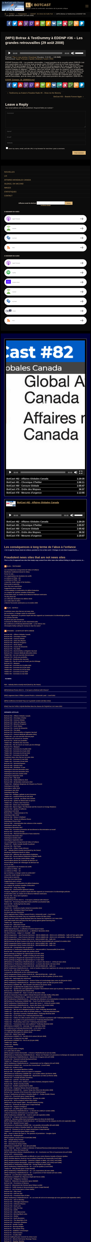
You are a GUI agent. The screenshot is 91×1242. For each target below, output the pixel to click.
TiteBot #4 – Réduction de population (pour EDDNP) (21, 1136)
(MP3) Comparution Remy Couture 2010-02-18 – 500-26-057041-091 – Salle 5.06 (30, 929)
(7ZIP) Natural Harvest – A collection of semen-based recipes (24, 884)
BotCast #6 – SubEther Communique (16, 1185)
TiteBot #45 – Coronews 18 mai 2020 (16, 716)
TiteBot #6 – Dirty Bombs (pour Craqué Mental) (19, 1123)
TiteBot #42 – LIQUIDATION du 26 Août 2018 (18, 751)
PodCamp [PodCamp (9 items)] (31, 1236)
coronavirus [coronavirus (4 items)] (66, 1222)
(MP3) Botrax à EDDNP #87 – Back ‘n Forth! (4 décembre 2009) (24, 948)
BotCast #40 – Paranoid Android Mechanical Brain (20, 1014)
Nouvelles (9, 172)
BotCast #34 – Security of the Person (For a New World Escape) (25, 1047)
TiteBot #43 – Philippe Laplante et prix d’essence (20, 749)
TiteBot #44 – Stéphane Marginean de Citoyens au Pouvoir (23, 739)
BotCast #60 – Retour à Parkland (14, 772)
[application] (45, 53)
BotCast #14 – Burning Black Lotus (15, 1169)
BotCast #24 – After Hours (12, 1146)
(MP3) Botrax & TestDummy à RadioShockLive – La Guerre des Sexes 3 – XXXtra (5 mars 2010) (35, 917)
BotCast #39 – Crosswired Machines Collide (18, 1024)
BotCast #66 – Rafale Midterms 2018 (16, 735)
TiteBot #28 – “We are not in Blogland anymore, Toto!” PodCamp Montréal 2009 (30, 964)
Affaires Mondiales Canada (17, 180)
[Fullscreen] (80, 427)
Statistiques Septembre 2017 (13, 795)
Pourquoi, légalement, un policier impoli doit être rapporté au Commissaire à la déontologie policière (37, 570)
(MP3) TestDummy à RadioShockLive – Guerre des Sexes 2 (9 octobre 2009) (29, 960)
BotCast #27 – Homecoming (13, 1109)
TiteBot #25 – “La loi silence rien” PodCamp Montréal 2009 (23, 970)
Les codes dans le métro (12, 556)
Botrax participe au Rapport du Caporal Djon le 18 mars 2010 (24, 913)
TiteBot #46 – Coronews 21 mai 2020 (16, 629)
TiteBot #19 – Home (10, 997)
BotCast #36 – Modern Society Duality (16, 1039)
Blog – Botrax (12, 563)
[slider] (41, 53)
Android (39, 59)
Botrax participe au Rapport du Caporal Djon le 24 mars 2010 (24, 908)
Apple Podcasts (22, 59)
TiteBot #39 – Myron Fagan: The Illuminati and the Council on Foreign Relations (30, 762)
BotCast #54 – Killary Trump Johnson (16, 803)
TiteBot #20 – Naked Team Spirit (14, 989)
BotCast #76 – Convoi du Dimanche (15, 602)
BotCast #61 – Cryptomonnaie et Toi (16, 768)
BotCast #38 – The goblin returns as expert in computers (22, 1026)
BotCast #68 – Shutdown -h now (14, 722)
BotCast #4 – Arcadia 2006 (13, 1190)
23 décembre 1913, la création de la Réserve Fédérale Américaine (25, 549)
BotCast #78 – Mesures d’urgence (15, 597)
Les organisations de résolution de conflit (18, 531)
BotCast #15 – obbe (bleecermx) (14, 1167)
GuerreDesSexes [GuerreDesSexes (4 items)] (38, 1229)
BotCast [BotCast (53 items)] (7, 1222)
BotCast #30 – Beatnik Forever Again (16, 1078)
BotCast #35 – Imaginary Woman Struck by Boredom (21, 1043)
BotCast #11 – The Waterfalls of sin (15, 1175)
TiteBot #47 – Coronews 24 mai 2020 (16, 626)
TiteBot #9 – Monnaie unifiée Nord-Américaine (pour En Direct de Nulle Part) (29, 1074)
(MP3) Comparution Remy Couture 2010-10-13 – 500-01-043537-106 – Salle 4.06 (30, 898)
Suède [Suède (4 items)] (19, 1240)
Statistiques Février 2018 (12, 776)
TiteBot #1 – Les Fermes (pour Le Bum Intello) (19, 1144)
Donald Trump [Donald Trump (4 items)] (22, 1226)
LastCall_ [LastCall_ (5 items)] (30, 1233)
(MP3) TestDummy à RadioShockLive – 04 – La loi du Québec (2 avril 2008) (28, 1121)
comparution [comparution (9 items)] (47, 1222)
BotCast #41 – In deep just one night (16, 993)
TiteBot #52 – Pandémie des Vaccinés (16, 614)
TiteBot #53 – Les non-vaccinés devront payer (19, 610)
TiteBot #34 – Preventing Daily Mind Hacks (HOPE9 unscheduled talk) (27, 857)
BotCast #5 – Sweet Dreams (13, 1188)
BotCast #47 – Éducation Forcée (14, 879)
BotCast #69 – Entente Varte (13, 720)
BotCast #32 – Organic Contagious (15, 1061)
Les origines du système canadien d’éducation (19, 547)
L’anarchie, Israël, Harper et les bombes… (18, 537)
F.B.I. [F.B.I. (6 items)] (56, 1226)
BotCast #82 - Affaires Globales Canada (38, 457)
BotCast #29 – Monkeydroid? (13, 1090)
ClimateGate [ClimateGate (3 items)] (35, 1222)
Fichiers (12, 14)
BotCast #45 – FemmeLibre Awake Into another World (21, 906)
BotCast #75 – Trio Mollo (12, 604)
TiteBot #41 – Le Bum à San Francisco (16, 758)
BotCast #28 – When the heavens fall (16, 1105)
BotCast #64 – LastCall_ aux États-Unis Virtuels (19, 753)
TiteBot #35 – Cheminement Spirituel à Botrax (19, 844)
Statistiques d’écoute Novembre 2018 (16, 726)
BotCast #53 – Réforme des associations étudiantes (21, 809)
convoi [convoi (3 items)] (57, 1222)
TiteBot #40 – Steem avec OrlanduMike (16, 760)
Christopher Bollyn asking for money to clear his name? (22, 581)
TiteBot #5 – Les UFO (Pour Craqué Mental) (18, 1130)
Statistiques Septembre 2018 (13, 731)
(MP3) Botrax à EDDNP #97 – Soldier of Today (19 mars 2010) (24, 910)
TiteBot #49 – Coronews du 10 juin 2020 (17, 622)
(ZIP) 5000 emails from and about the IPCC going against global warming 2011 (29, 875)
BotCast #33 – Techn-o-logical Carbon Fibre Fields (20, 1055)
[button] (45, 385)
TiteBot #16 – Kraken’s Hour (13, 1022)
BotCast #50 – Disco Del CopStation (16, 851)
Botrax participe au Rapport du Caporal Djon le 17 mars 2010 (24, 915)
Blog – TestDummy (14, 521)
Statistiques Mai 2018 (11, 747)
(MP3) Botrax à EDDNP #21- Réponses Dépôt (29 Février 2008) (24, 1132)
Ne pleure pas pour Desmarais (14, 574)
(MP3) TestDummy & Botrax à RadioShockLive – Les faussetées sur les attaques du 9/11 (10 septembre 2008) (40, 1076)
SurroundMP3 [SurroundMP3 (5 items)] (9, 1240)
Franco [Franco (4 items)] (13, 1229)
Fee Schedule (8, 1001)
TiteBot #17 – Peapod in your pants (15, 1016)
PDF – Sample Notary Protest (13, 1094)
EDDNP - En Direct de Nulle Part (41, 14)
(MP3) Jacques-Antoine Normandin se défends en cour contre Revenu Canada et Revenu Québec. (36, 1111)
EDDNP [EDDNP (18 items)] (39, 1226)
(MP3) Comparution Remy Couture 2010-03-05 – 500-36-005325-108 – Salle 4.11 (30, 921)
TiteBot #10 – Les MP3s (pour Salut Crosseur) (19, 1064)
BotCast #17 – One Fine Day (13, 1163)
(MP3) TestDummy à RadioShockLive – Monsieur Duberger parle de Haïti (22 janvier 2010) (33, 937)
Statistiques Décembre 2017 (13, 782)
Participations (22, 14)
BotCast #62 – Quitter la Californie (15, 764)
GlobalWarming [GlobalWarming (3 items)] (24, 1229)
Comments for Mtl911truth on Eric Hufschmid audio (21, 577)
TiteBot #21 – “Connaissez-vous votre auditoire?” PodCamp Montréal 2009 (28, 979)
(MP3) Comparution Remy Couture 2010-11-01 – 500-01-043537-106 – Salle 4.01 (30, 894)
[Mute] (72, 53)
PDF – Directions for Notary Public (15, 1099)
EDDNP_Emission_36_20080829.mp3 (20, 80)
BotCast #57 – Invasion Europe (14, 786)
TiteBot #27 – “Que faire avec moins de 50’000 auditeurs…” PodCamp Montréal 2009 (31, 966)
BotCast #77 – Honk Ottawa (13, 599)
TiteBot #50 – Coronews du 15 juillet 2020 (17, 620)
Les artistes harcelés (11, 572)
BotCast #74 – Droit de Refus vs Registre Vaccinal (20, 606)
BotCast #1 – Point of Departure (14, 1202)
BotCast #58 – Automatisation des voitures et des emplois (23, 778)
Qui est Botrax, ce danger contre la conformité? (19, 568)
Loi (5, 176)
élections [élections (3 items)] (57, 1240)
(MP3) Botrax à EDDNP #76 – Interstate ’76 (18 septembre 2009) (24, 981)
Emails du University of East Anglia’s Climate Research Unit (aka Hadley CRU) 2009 (31, 950)
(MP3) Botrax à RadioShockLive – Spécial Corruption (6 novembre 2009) (27, 952)
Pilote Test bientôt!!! (11, 1204)
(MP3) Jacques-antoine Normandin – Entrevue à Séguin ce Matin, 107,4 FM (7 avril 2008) (33, 1115)
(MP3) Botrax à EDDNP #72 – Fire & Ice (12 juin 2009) (21, 995)
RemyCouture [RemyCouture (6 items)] (57, 1236)
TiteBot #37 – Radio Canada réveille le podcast (19, 799)
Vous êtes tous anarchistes (13, 541)
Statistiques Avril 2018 (11, 766)
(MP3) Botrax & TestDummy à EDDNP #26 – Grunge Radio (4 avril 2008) (27, 1119)
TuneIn (45, 59)
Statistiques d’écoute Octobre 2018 (15, 728)
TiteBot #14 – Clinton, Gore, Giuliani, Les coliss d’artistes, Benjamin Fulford (29, 1037)
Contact (8, 196)
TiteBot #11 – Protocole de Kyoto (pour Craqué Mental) (22, 1059)
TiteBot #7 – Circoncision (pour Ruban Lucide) (19, 1086)
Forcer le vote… (9, 529)
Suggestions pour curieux (12, 543)
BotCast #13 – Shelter (11, 1171)
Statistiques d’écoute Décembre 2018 (16, 724)
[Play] (9, 53)
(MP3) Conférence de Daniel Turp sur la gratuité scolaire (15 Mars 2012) (27, 656)
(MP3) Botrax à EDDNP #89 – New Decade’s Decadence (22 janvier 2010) (27, 939)
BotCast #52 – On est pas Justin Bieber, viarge (19, 813)
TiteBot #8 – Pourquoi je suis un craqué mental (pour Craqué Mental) (26, 1084)
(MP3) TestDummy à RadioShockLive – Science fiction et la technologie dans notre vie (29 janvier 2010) (38, 935)
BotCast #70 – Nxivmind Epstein (14, 718)
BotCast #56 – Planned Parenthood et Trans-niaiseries (22, 788)
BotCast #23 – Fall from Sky (13, 1148)
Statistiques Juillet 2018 (12, 743)
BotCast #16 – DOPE (11, 1165)
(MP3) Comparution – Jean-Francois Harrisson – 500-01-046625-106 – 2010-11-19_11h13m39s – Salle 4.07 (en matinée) (42, 892)
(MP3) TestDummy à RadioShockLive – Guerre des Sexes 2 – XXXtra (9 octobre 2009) (32, 958)
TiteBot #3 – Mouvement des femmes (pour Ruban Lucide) (23, 1140)
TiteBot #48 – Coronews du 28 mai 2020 (17, 624)
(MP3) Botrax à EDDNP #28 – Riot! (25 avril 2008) (20, 1101)
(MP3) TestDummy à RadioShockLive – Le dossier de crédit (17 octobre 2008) (29, 1066)
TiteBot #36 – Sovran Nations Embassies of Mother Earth (22, 811)
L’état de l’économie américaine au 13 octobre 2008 (21, 558)
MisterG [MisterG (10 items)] (60, 1233)
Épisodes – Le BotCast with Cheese (20, 586)
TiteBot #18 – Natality (11, 999)
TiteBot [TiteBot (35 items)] (39, 1240)
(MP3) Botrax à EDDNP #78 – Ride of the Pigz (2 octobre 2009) (24, 962)
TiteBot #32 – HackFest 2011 (13, 877)
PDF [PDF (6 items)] (23, 1236)
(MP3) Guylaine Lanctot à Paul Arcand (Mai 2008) (20, 1092)
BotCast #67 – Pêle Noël (12, 733)
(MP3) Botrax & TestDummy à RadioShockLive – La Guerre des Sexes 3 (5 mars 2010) (32, 919)
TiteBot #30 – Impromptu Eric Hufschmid (17, 933)
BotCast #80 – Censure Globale (14, 593)
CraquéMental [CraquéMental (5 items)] (9, 1226)
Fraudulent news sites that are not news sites (34, 512)
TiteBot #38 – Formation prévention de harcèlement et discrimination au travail (30, 784)
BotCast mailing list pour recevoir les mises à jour (20, 1192)
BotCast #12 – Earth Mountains (14, 1173)
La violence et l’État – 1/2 (12, 535)
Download (32, 57)
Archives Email (46, 205)
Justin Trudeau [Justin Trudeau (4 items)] (9, 1233)
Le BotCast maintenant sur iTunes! (15, 1198)
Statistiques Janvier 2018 (12, 780)
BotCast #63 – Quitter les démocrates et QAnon (19, 755)
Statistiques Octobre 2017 (12, 793)
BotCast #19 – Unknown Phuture (14, 1159)
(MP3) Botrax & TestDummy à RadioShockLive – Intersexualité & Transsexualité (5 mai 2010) (34, 904)
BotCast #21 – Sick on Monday (14, 1154)
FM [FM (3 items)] (6, 1229)
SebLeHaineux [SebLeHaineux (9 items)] (69, 1236)
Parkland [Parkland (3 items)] (14, 1236)
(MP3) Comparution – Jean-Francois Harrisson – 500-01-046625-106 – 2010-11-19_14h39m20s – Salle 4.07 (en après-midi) (43, 890)
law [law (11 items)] (38, 1233)
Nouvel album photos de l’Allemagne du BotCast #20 (21, 817)
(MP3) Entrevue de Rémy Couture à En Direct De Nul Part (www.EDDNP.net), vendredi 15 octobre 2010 (37, 896)
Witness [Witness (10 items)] (48, 1240)
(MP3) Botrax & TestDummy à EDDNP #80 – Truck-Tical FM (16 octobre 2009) (29, 956)
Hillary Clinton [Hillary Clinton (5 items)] (51, 1229)
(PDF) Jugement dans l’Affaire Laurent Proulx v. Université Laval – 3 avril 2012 (29, 650)
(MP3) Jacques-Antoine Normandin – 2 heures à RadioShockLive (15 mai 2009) (30, 1008)
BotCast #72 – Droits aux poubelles (15, 612)
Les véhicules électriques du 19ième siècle (18, 554)
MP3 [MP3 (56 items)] (6, 1236)
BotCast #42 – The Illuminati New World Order (19, 946)
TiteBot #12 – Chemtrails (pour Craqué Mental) (19, 1051)
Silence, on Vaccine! (14, 184)
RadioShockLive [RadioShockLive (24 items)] (43, 1236)
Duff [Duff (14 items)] (31, 1226)
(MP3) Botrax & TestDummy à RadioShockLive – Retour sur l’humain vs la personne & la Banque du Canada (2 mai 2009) (43, 1010)
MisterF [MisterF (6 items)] (51, 1233)
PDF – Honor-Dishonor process (14, 1097)
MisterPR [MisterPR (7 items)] (78, 1233)
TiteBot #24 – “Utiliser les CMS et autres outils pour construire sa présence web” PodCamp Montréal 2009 (38, 973)
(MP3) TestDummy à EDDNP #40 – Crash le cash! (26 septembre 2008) (27, 1070)
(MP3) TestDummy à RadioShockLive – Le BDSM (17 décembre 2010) (26, 886)
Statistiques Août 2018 (11, 741)
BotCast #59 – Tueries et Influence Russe (17, 774)
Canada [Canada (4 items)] (24, 1222)
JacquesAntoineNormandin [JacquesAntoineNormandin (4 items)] (68, 1229)
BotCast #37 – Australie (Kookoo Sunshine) (18, 1032)
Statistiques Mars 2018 (11, 770)
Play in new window (19, 57)
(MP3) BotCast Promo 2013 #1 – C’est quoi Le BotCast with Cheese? (26, 645)
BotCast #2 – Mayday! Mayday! (14, 1196)
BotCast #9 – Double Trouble (13, 1179)
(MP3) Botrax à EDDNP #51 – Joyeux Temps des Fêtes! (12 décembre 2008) (28, 1045)
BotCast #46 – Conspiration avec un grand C (18, 902)
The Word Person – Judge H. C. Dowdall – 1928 (19, 888)
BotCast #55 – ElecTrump (12, 801)
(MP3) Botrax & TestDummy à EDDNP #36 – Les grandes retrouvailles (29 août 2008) (31, 1080)
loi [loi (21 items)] (44, 1233)
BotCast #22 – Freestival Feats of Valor (17, 1150)
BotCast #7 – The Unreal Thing (14, 1183)
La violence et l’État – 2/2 (12, 533)
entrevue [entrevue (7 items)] (48, 1226)
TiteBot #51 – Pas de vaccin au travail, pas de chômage (22, 616)
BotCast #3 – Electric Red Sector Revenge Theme (20, 1194)
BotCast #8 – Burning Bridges (14, 1181)
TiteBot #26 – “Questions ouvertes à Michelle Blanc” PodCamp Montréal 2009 (29, 968)
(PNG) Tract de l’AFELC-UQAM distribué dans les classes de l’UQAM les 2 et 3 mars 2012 (33, 661)
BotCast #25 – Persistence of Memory (16, 1138)
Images (7, 188)
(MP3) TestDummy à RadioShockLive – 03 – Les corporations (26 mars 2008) (29, 1125)
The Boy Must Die (10, 551)
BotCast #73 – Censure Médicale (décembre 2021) (20, 608)
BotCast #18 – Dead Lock (12, 1161)
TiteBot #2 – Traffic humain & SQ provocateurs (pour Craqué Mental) (26, 1142)
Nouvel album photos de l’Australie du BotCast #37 (21, 815)
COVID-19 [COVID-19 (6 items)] (77, 1222)
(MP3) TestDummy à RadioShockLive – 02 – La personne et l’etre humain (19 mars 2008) (33, 1128)
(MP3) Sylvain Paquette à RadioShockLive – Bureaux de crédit (24, 1053)
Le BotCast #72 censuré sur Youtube (16, 693)
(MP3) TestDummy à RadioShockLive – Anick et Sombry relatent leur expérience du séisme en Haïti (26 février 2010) (42, 923)
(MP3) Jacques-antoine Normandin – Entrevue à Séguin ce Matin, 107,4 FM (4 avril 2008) (33, 1117)
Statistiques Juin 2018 (11, 745)
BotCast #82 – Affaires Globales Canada (17, 589)
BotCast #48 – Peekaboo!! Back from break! (18, 865)
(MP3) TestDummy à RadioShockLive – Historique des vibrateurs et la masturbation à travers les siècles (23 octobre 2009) (44, 954)
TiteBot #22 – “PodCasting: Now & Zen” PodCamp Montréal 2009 (25, 977)
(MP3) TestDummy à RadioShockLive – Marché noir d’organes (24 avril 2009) (29, 1012)
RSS (51, 59)
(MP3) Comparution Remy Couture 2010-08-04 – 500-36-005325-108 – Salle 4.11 (30, 900)
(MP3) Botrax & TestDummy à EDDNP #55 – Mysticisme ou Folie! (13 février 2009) (30, 1030)
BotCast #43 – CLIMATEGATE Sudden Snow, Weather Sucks (24, 942)
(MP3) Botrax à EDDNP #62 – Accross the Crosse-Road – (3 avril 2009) (27, 1020)
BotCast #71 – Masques (12, 618)
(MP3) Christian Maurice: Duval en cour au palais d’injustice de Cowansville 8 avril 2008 (33, 1113)
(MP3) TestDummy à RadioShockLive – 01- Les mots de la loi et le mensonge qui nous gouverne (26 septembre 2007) (42, 1152)
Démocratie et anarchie (11, 539)
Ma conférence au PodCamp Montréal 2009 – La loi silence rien (24, 579)
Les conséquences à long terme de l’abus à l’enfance (40, 502)
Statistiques (10, 192)
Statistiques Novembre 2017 (13, 791)
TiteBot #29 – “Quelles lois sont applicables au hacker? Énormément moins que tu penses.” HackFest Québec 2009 (42, 943)
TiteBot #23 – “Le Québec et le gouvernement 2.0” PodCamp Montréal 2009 (28, 975)
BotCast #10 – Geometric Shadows (15, 1177)
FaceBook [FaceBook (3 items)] (66, 1226)
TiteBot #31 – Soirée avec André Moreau (17, 882)
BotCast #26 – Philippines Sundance (16, 1134)
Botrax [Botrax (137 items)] (16, 1222)
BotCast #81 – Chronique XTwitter (15, 591)
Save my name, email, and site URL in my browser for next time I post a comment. (35, 148)
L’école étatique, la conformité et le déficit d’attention (21, 545)
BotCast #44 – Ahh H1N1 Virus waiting (16, 925)
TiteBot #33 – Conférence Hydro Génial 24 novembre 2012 (23, 863)
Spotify (32, 59)
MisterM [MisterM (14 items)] (69, 1233)
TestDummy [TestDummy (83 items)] (29, 1240)
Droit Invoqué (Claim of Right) (14, 1003)
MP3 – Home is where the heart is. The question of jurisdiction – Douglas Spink (30, 1088)
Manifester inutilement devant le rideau (17, 527)
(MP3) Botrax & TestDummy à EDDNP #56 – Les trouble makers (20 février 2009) (30, 1028)
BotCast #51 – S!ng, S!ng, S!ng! (14, 842)
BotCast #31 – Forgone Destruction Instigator (19, 1072)
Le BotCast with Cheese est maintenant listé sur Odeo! (22, 1200)
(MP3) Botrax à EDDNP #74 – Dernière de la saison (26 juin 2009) (25, 991)
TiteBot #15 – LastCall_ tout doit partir (16, 1034)
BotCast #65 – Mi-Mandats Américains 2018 (18, 737)
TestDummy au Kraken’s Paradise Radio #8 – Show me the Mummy (26, 1082)
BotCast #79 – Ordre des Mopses (15, 595)
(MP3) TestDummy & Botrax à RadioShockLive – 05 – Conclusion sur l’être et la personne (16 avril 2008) (38, 1107)
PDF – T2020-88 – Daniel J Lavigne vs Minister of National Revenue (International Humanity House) (36, 1103)
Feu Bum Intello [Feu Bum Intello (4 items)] (77, 1226)
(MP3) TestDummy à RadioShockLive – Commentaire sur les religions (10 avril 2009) (31, 1018)
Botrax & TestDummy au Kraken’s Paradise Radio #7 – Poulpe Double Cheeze (29, 1049)
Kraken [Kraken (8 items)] (20, 1233)
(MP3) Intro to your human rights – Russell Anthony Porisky (23, 1057)
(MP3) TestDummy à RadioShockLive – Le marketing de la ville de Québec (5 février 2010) (33, 931)
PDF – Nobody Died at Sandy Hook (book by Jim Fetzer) (22, 639)
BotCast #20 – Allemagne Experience (16, 1157)
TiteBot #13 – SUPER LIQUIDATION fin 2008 (18, 1041)
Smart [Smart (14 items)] (80, 1236)
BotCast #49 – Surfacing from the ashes (17, 859)
